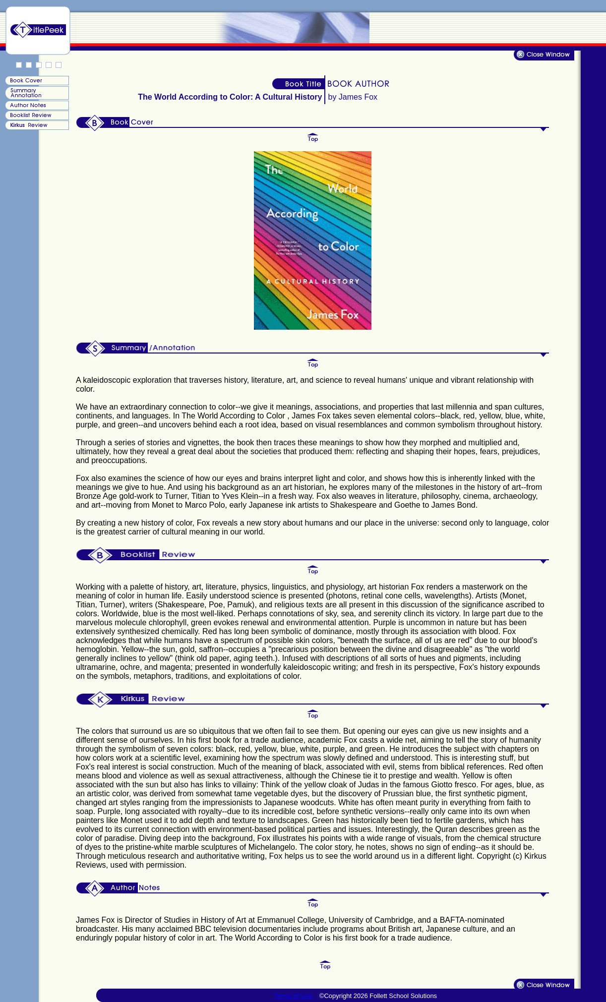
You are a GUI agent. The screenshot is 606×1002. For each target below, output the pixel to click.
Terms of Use (294, 996)
